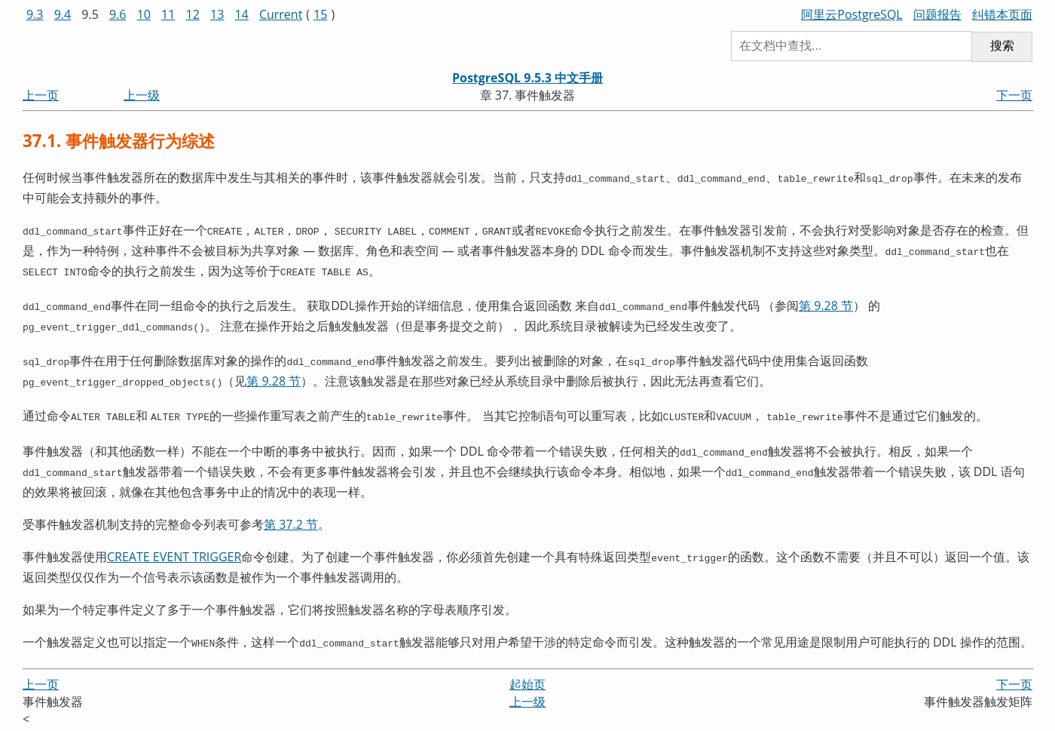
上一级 (142, 95)
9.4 (63, 14)
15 (320, 14)
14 (241, 14)
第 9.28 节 (826, 299)
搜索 (1002, 45)
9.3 (35, 14)
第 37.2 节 (291, 507)
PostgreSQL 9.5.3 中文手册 (527, 77)
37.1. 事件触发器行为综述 (119, 140)
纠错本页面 (1002, 14)
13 (217, 14)
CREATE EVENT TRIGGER (174, 540)
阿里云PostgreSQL (851, 14)
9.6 (118, 14)
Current (280, 14)
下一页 (1014, 95)
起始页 (527, 664)
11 (168, 14)
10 (144, 14)
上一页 (41, 95)
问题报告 (937, 14)
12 (193, 14)
